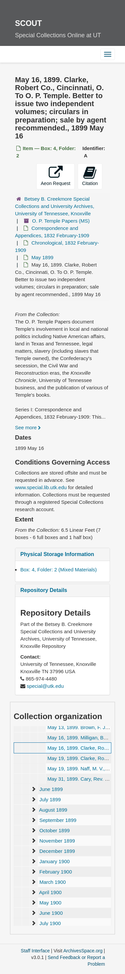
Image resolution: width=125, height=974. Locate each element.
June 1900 (51, 913)
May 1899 (42, 257)
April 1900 (50, 892)
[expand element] (33, 789)
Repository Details (43, 590)
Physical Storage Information (57, 554)
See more (28, 427)
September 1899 (57, 820)
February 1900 (55, 872)
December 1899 (57, 851)
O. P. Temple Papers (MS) (61, 221)
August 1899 (53, 810)
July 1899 (50, 799)
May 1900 (50, 902)
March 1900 (52, 882)
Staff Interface (35, 950)
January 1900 (54, 861)
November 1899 (57, 841)
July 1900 (50, 923)
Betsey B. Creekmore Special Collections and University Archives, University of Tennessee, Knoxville (54, 206)
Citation (90, 176)
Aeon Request (55, 176)
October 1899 (54, 830)
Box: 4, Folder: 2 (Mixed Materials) (58, 569)
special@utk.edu (45, 686)
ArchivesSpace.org (83, 950)
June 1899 (51, 789)
